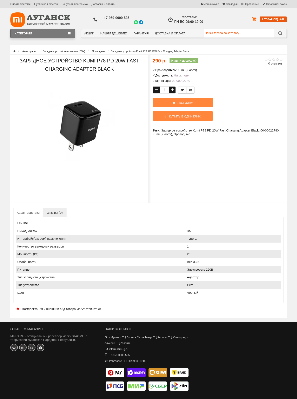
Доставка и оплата (102, 4)
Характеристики (28, 212)
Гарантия (141, 33)
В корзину (177, 102)
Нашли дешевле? (113, 33)
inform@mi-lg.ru (118, 349)
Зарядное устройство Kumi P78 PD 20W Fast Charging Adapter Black (210, 130)
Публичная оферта (46, 4)
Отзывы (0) (54, 212)
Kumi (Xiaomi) (162, 134)
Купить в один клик (178, 116)
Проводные (182, 134)
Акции (89, 33)
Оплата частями (20, 4)
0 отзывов (275, 63)
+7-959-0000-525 (116, 18)
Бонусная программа (75, 4)
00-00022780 (269, 130)
